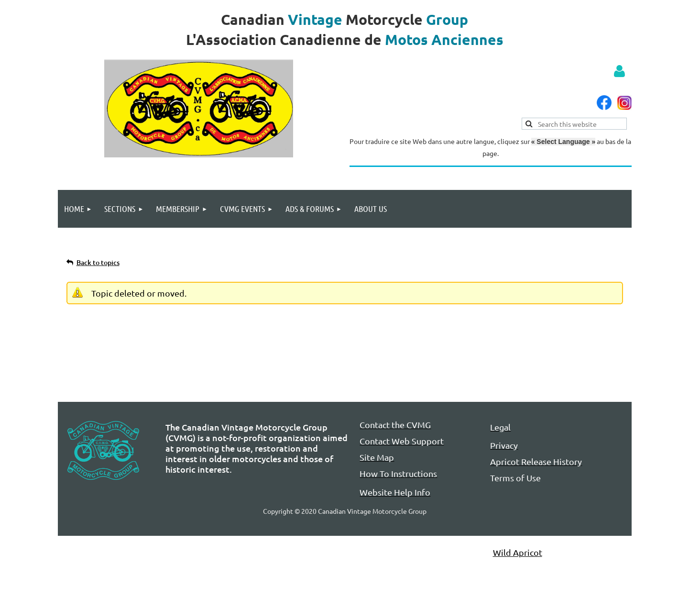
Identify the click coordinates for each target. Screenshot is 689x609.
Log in (620, 71)
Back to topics (98, 262)
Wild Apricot (517, 552)
